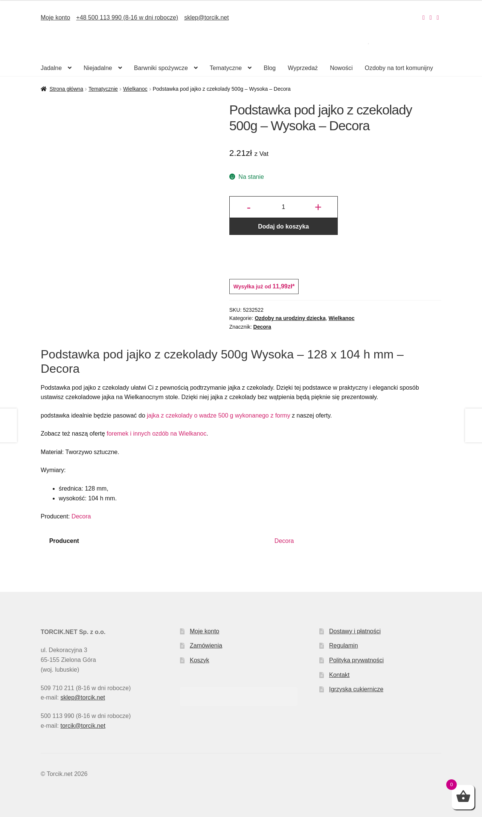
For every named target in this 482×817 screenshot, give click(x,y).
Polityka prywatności (356, 660)
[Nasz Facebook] (431, 17)
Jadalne (51, 68)
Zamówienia (206, 645)
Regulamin (343, 645)
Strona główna (67, 89)
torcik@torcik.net (82, 725)
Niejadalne (98, 68)
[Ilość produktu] (283, 207)
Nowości (341, 68)
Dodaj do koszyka (283, 226)
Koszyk (199, 660)
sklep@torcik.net (206, 17)
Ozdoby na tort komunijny (399, 68)
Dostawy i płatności (355, 631)
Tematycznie (103, 89)
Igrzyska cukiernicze (356, 689)
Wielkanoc (135, 89)
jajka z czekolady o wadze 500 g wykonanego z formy (217, 415)
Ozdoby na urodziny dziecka (290, 318)
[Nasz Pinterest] (438, 17)
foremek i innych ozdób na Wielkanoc (156, 433)
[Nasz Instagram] (424, 17)
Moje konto (55, 17)
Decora (262, 327)
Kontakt (339, 675)
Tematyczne (226, 68)
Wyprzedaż (303, 68)
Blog (270, 68)
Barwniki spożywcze (161, 68)
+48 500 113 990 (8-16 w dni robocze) (127, 17)
